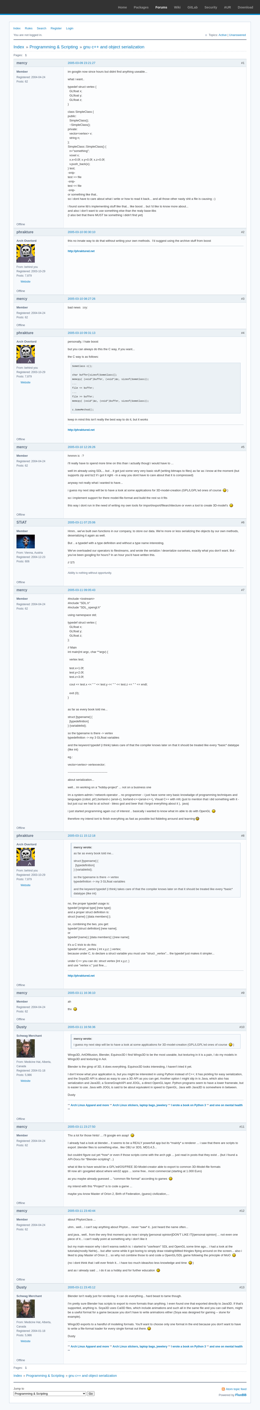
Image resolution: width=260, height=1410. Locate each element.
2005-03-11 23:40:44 (81, 1210)
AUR (227, 7)
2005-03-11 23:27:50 (81, 1126)
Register (56, 28)
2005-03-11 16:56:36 (81, 1027)
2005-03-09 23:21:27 (81, 63)
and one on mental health (226, 1105)
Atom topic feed (236, 1389)
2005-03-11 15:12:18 (81, 835)
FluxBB (240, 1395)
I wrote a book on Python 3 (188, 1105)
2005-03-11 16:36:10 (81, 993)
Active (223, 35)
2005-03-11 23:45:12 (81, 1287)
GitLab (192, 7)
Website (25, 281)
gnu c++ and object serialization (113, 46)
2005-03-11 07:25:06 (81, 522)
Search (41, 28)
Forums (161, 7)
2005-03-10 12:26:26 (81, 447)
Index (17, 28)
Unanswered (237, 35)
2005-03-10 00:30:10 (81, 232)
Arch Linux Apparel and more (90, 1105)
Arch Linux (25, 6)
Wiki (177, 7)
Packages (141, 7)
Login (69, 28)
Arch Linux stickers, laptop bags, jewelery (140, 1105)
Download (245, 7)
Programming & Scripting (54, 46)
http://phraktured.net (81, 251)
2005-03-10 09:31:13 (81, 333)
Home (122, 7)
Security (211, 7)
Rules (28, 28)
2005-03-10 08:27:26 (81, 298)
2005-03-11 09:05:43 (81, 590)
